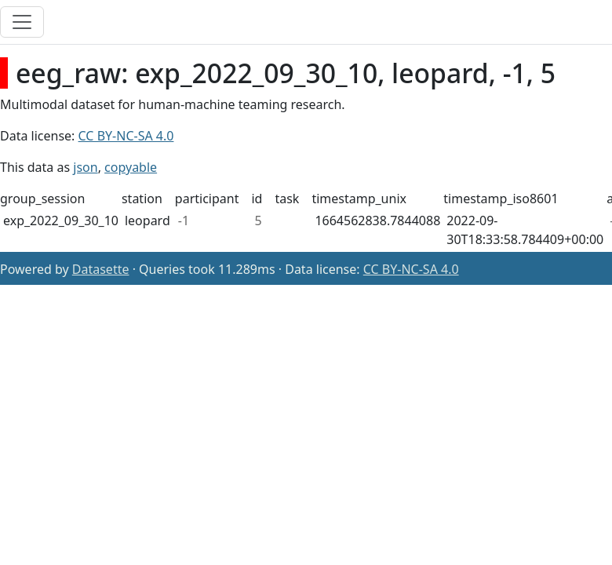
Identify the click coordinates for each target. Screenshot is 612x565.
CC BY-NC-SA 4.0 (126, 135)
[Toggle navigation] (22, 22)
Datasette (100, 269)
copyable (130, 167)
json (85, 167)
